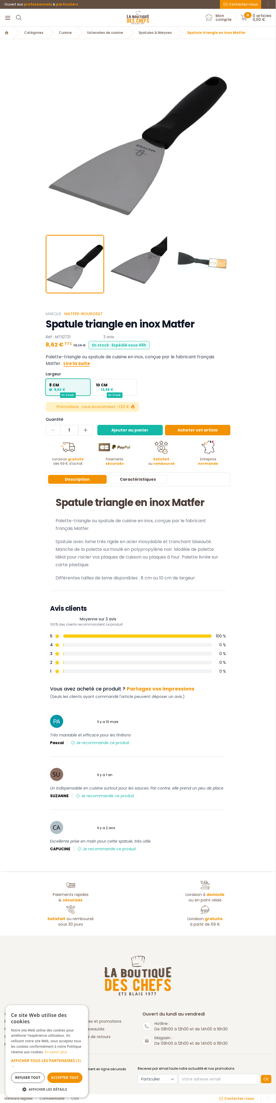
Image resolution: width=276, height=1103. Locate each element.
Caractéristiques (138, 479)
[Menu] (7, 17)
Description (77, 479)
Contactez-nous (240, 4)
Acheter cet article (198, 430)
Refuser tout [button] (27, 1077)
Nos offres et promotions (97, 1021)
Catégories (33, 33)
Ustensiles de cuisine (105, 33)
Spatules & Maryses (155, 33)
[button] (46, 1063)
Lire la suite (77, 363)
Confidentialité (52, 1098)
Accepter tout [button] (65, 1077)
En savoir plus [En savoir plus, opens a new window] (56, 1052)
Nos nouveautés (88, 1029)
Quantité (54, 419)
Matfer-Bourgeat (83, 314)
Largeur (53, 374)
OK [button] (266, 1079)
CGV (75, 1098)
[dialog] (46, 1051)
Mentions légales (18, 1098)
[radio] (68, 387)
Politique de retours (92, 1036)
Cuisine (65, 33)
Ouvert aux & (41, 4)
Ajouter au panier (129, 430)
